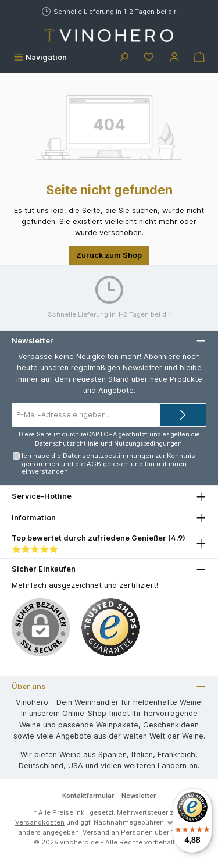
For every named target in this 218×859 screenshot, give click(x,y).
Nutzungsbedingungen (148, 444)
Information (34, 517)
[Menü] (40, 57)
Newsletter (138, 795)
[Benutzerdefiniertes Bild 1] (110, 627)
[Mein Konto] (174, 57)
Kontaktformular (88, 795)
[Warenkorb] (199, 57)
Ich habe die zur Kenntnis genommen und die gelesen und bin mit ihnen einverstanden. (108, 463)
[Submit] (183, 415)
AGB (94, 464)
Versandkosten (40, 822)
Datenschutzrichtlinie (67, 444)
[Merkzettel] (149, 57)
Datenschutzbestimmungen (108, 456)
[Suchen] (124, 57)
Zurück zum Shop (109, 255)
